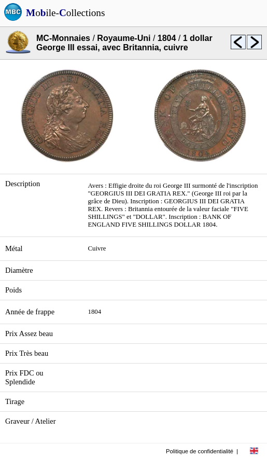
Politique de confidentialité (199, 451)
